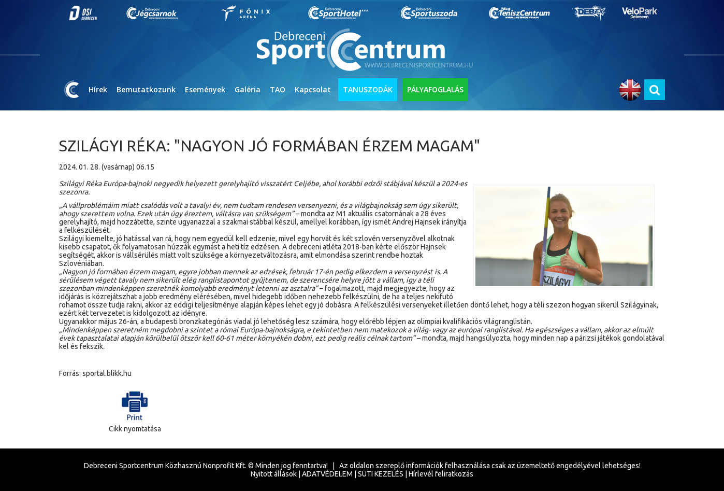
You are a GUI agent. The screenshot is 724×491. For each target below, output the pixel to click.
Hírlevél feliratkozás (441, 474)
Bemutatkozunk (146, 89)
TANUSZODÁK (368, 89)
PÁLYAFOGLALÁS (435, 89)
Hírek (98, 89)
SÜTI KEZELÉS (380, 474)
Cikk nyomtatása (135, 409)
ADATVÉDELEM (327, 474)
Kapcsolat (313, 89)
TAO (277, 89)
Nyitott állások (274, 474)
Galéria (247, 89)
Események (205, 89)
